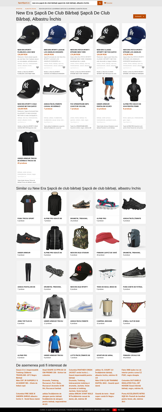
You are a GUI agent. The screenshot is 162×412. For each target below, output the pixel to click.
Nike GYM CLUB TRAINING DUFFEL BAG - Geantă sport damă (107, 383)
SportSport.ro (24, 3)
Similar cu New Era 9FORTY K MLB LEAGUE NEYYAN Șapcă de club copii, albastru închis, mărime (28, 127)
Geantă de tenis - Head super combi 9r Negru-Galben (104, 396)
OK (115, 410)
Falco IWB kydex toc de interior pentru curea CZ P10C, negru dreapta (132, 372)
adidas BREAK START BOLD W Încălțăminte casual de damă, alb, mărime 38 (81, 396)
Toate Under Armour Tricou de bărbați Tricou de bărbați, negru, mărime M (27, 182)
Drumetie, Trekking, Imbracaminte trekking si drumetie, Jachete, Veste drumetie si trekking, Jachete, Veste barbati (79, 386)
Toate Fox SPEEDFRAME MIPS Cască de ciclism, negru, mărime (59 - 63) (80, 127)
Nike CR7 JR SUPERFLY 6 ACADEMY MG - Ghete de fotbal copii (27, 383)
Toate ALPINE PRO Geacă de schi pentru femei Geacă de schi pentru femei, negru (133, 127)
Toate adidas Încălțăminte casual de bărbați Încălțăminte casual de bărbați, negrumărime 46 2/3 (54, 127)
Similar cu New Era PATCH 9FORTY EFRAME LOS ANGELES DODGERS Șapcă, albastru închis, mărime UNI (133, 73)
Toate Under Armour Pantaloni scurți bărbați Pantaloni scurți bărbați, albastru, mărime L (107, 127)
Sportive (19, 8)
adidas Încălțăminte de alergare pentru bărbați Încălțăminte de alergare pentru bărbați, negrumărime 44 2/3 (55, 399)
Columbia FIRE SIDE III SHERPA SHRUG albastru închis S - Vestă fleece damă (28, 396)
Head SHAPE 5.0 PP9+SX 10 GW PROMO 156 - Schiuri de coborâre (54, 372)
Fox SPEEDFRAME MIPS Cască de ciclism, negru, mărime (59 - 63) (79, 106)
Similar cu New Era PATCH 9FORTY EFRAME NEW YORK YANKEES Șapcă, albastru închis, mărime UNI (80, 73)
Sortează (138, 16)
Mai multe (121, 410)
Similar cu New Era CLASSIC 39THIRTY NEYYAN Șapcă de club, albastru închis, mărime (107, 73)
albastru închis (30, 8)
